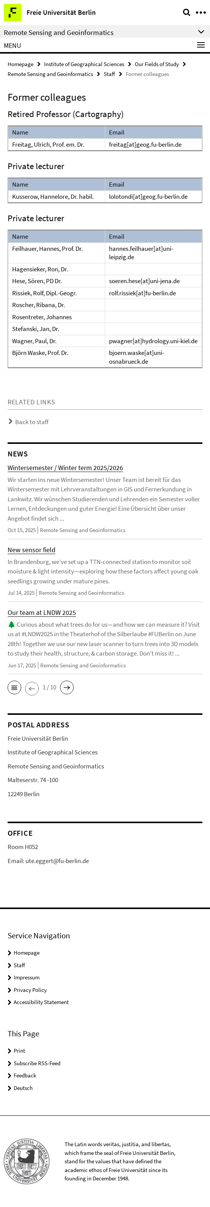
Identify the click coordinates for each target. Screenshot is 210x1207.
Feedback (25, 1075)
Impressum (26, 977)
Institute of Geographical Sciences (84, 64)
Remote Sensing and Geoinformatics (50, 74)
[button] (14, 687)
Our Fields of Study (157, 64)
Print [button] (19, 1050)
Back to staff (32, 422)
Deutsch (23, 1087)
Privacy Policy (30, 989)
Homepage (20, 64)
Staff (109, 74)
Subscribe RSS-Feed (37, 1063)
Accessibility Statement (41, 1002)
